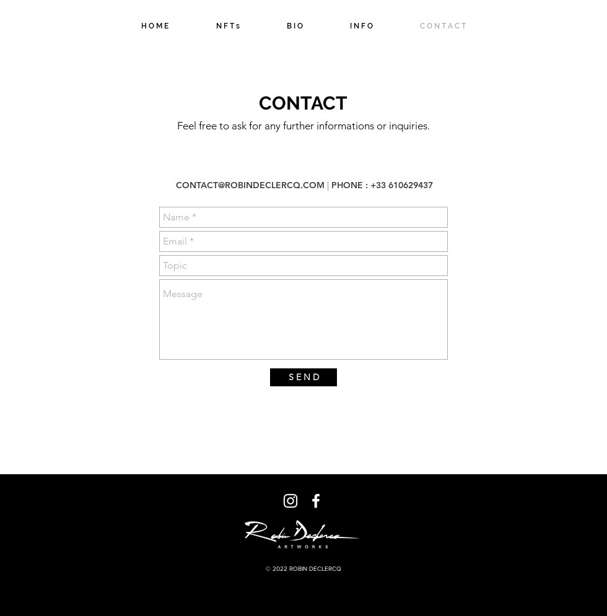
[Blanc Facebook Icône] (316, 501)
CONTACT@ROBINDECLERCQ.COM (250, 185)
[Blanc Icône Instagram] (290, 501)
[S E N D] (303, 377)
